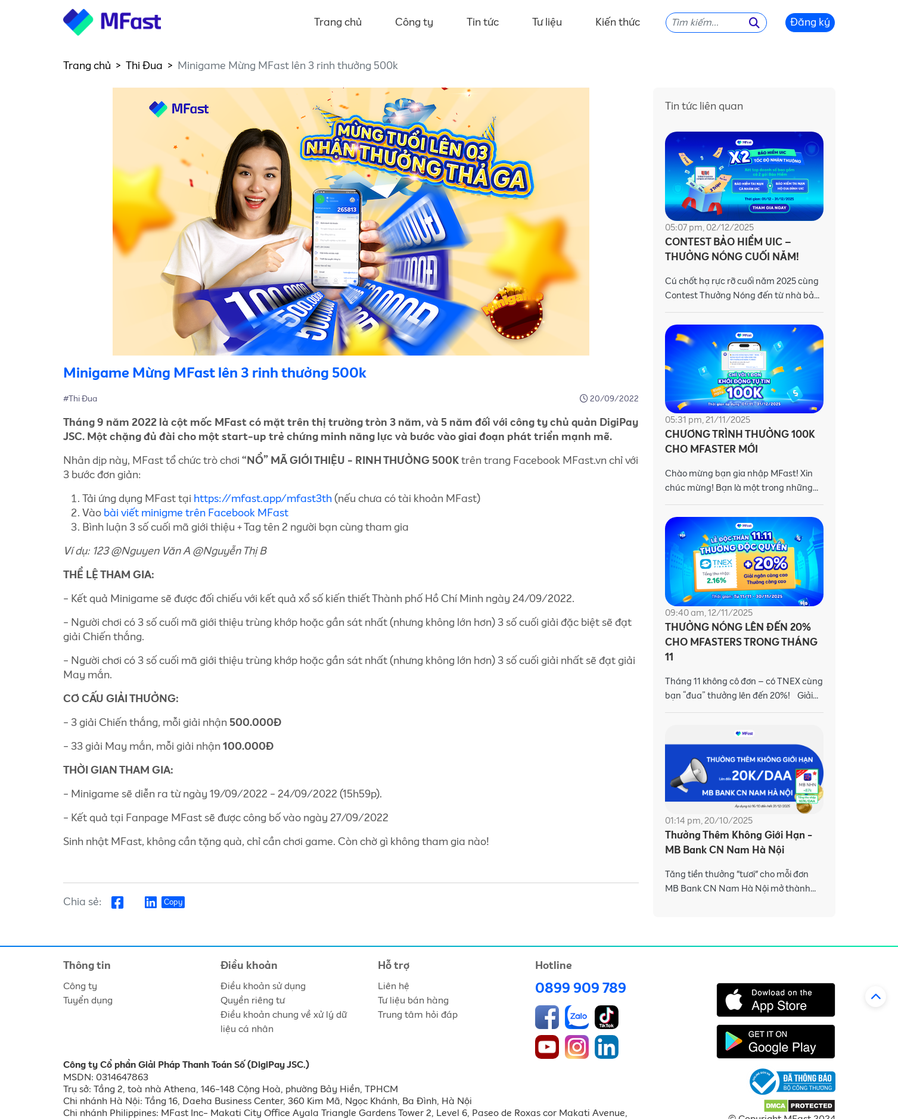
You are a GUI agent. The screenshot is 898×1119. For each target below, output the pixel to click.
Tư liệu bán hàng (413, 1000)
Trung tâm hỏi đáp (418, 1015)
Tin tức (483, 22)
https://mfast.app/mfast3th (263, 499)
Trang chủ (338, 22)
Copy (173, 902)
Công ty (414, 22)
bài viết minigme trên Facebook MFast (196, 513)
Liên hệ (393, 986)
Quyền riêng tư (252, 1000)
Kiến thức (617, 22)
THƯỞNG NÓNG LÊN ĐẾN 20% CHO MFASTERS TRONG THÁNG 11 (741, 643)
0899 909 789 (580, 988)
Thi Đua (144, 66)
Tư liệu (547, 22)
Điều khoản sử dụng (263, 986)
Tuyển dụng (88, 1000)
